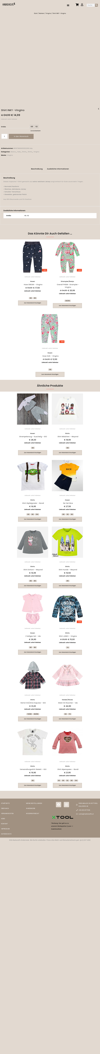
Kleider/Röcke (67, 698)
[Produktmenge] (4, 135)
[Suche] (96, 5)
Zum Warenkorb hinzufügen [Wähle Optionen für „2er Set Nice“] (67, 518)
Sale (19, 151)
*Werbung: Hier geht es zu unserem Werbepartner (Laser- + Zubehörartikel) (62, 824)
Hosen (32, 280)
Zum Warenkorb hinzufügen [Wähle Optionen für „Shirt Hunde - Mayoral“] (67, 584)
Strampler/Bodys (67, 280)
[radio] (32, 125)
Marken (41, 13)
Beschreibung (37, 167)
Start (35, 13)
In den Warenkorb (21, 135)
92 (28, 214)
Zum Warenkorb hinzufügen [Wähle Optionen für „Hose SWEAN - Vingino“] (32, 301)
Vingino (48, 13)
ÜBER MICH (5, 807)
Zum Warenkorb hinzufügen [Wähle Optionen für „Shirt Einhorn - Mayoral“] (32, 584)
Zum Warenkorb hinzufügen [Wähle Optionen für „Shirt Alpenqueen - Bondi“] (67, 784)
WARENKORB (30, 807)
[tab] (37, 167)
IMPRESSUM (5, 827)
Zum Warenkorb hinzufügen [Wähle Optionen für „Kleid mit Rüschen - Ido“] (67, 717)
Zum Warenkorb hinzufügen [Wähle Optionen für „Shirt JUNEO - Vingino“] (67, 651)
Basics (13, 151)
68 (25, 214)
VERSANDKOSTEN (7, 812)
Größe (3, 126)
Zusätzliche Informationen (58, 167)
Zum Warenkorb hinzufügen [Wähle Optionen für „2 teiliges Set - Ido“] (32, 651)
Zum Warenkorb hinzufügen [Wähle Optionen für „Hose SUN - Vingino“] (50, 373)
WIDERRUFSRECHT (32, 812)
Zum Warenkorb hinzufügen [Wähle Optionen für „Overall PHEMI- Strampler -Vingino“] (67, 304)
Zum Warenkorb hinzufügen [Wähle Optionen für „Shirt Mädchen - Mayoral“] (67, 451)
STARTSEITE (5, 802)
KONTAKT (4, 822)
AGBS (3, 817)
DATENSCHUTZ (6, 832)
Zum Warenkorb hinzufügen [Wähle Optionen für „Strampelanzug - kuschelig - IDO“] (32, 451)
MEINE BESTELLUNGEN (34, 802)
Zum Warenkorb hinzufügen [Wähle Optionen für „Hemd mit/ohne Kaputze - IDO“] (32, 717)
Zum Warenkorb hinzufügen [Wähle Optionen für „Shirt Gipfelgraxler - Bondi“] (32, 518)
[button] (68, 5)
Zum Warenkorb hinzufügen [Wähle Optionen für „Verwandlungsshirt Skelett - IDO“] (32, 784)
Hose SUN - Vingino (98, 109)
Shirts (24, 151)
